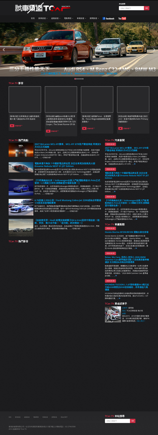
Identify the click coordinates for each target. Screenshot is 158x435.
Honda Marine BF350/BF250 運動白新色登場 (126, 232)
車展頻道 (45, 417)
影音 (16, 83)
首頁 (33, 18)
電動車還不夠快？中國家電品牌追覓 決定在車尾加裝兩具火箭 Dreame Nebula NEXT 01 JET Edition (65, 165)
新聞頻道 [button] (94, 18)
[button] (4, 49)
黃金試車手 (64, 417)
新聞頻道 (54, 417)
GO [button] (147, 8)
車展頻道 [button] (81, 18)
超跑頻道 (27, 417)
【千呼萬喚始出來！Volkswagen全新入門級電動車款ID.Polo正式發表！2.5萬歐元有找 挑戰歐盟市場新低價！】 (67, 182)
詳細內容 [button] (15, 125)
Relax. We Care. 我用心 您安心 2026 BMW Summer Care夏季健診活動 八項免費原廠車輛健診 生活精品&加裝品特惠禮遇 (127, 259)
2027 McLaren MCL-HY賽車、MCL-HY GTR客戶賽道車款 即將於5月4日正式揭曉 (68, 145)
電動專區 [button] (68, 18)
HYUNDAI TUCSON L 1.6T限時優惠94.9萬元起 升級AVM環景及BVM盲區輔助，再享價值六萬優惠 (127, 287)
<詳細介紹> (46, 157)
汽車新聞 (115, 140)
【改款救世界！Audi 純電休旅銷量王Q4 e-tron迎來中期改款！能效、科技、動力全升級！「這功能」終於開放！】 (67, 221)
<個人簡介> (140, 321)
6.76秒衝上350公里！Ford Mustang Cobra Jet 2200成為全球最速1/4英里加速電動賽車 (68, 201)
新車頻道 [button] (43, 18)
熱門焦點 (18, 140)
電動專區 (36, 417)
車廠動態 (115, 224)
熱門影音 (18, 241)
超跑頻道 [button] (55, 18)
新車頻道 (17, 417)
